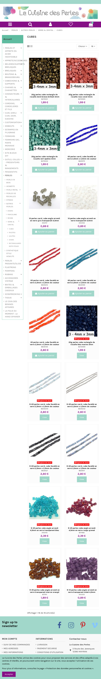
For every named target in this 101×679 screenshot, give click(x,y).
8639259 (44, 409)
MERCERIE (10, 149)
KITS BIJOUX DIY (11, 154)
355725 (82, 594)
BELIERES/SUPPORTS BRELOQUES (15, 65)
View (82, 355)
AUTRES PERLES (9, 205)
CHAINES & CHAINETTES (11, 88)
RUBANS (9, 274)
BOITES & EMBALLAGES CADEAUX (11, 287)
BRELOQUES (10, 70)
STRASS (9, 200)
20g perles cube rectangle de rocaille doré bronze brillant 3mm (44, 95)
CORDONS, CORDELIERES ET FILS (11, 106)
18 (93, 46)
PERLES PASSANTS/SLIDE (13, 262)
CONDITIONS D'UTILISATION (50, 652)
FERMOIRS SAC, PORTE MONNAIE (12, 142)
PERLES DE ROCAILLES (11, 194)
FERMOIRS (10, 136)
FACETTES (12, 232)
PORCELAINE (12, 214)
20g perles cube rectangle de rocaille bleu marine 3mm (82, 343)
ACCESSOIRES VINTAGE (11, 279)
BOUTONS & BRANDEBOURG (12, 75)
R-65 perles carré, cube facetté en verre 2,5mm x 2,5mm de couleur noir (44, 468)
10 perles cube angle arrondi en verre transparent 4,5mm (82, 219)
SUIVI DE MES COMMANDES (17, 644)
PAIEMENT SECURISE (47, 648)
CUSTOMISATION (13, 122)
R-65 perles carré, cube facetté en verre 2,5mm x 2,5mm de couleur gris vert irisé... (44, 406)
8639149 (44, 347)
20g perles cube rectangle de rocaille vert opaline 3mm (44, 157)
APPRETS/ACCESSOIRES (16, 60)
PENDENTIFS (11, 172)
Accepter (9, 674)
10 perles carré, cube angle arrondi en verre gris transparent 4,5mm (44, 219)
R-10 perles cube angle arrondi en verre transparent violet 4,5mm (82, 591)
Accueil (7, 39)
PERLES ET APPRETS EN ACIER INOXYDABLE (11, 52)
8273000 (44, 161)
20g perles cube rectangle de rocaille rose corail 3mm (82, 95)
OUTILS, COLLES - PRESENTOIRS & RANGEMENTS (12, 164)
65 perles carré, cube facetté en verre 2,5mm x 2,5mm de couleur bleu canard (81, 282)
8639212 (44, 285)
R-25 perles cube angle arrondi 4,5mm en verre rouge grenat (81, 529)
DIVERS (10, 211)
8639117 (82, 471)
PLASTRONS (10, 267)
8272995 (81, 99)
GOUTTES (12, 236)
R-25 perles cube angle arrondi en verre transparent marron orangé (45, 591)
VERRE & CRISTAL (11, 223)
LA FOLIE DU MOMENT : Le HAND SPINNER (12, 314)
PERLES (8, 175)
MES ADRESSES (11, 648)
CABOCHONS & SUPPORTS (12, 82)
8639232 (81, 409)
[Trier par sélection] (83, 46)
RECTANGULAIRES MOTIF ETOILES (15, 244)
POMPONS (10, 271)
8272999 (81, 347)
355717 (44, 223)
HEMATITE (10, 186)
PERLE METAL (12, 190)
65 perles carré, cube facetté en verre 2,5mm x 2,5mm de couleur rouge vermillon (44, 282)
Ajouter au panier (44, 107)
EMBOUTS (9, 126)
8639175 (82, 161)
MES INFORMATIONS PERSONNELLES (13, 653)
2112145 (44, 533)
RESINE (10, 218)
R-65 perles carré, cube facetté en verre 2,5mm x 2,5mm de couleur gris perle (82, 406)
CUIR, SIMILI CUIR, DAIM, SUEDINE (11, 116)
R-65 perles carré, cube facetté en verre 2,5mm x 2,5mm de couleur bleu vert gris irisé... (82, 468)
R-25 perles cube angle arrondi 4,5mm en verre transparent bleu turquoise (44, 530)
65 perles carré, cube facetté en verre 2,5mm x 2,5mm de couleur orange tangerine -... (44, 344)
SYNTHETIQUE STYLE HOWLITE (12, 253)
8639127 (44, 471)
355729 (82, 223)
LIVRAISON (42, 644)
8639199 (81, 285)
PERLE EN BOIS (10, 181)
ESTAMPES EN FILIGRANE (11, 131)
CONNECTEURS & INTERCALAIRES (12, 97)
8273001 (44, 99)
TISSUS (8, 297)
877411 (44, 594)
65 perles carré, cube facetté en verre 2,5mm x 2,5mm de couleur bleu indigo (81, 158)
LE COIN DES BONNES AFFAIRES (11, 304)
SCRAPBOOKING (12, 294)
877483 (82, 533)
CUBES (11, 229)
